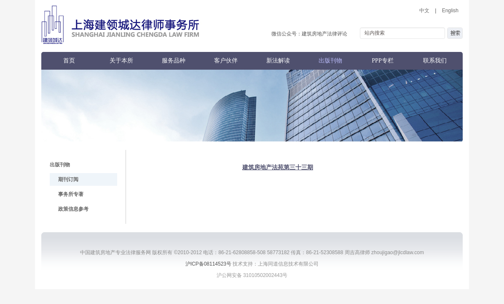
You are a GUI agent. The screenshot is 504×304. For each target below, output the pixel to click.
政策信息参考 (73, 209)
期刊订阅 (68, 179)
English (450, 11)
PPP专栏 (382, 60)
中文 (424, 11)
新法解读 (278, 60)
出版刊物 (330, 60)
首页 (69, 60)
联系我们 (435, 60)
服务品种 (173, 60)
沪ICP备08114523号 (208, 264)
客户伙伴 (226, 60)
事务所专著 (70, 194)
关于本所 (121, 60)
